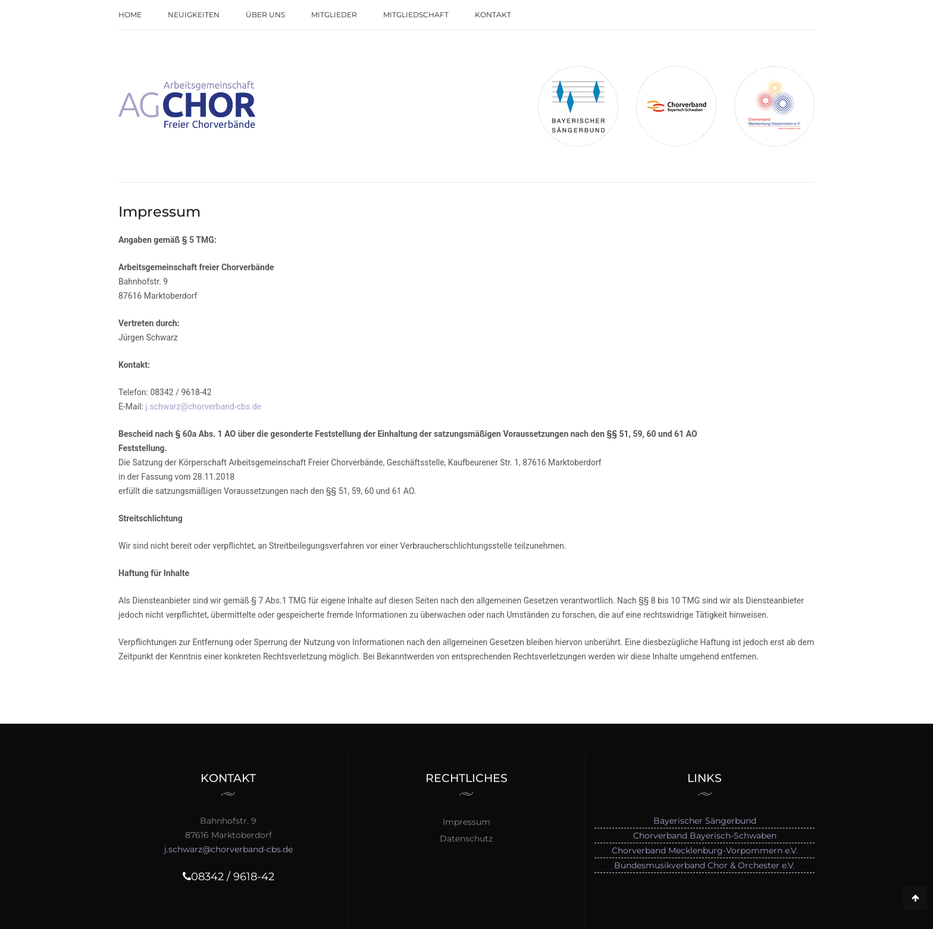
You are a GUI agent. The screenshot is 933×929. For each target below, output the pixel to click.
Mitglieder (334, 14)
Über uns (265, 14)
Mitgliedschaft (416, 14)
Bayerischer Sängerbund (704, 820)
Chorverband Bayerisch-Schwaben (705, 835)
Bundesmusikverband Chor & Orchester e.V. (704, 865)
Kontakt (493, 14)
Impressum (466, 822)
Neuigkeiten (194, 14)
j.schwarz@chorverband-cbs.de (203, 406)
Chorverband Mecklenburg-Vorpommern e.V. (705, 850)
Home (130, 14)
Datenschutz (466, 838)
